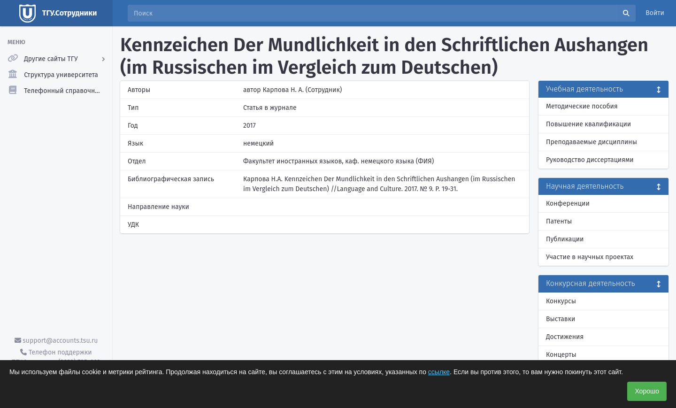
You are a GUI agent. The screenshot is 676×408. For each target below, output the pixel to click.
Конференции (568, 204)
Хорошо (647, 391)
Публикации (565, 239)
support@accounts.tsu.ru (56, 341)
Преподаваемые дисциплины (591, 142)
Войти (654, 13)
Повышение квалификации (588, 124)
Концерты (561, 355)
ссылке (439, 372)
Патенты (559, 221)
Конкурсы (561, 301)
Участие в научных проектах (589, 257)
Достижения (565, 337)
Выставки (560, 319)
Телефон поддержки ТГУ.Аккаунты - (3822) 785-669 (56, 357)
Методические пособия (582, 106)
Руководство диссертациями (590, 160)
